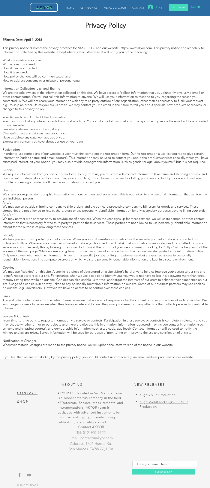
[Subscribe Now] (163, 472)
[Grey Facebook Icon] (19, 475)
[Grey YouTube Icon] (29, 475)
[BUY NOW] (178, 7)
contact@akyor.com (96, 438)
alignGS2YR (175, 402)
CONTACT (27, 393)
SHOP (22, 402)
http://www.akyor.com (136, 48)
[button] (195, 7)
